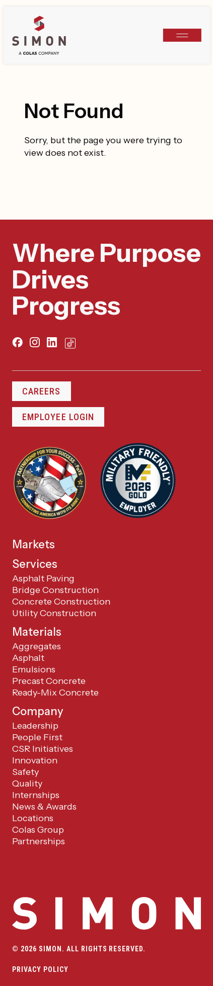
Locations (32, 818)
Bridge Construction (55, 590)
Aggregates (36, 646)
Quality (27, 783)
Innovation (34, 760)
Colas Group (38, 829)
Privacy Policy (40, 969)
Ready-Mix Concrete (55, 692)
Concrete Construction (61, 601)
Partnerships (38, 841)
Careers (41, 391)
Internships (35, 795)
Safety (25, 771)
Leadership (35, 725)
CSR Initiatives (42, 748)
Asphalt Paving (43, 578)
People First (37, 737)
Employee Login (58, 417)
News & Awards (44, 806)
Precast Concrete (49, 680)
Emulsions (33, 669)
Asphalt (28, 657)
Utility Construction (54, 613)
